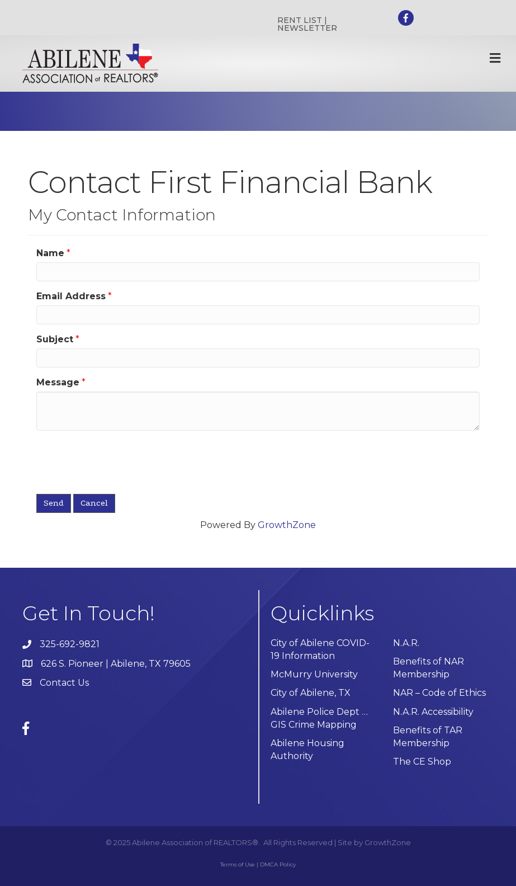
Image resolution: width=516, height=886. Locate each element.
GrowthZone (287, 525)
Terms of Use (237, 864)
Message (57, 382)
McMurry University (314, 674)
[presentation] (121, 461)
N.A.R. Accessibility (434, 711)
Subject (54, 339)
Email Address (71, 296)
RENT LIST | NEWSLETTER (307, 24)
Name (50, 253)
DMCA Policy (278, 864)
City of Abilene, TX (311, 692)
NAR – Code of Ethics (439, 692)
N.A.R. (406, 643)
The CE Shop (422, 761)
